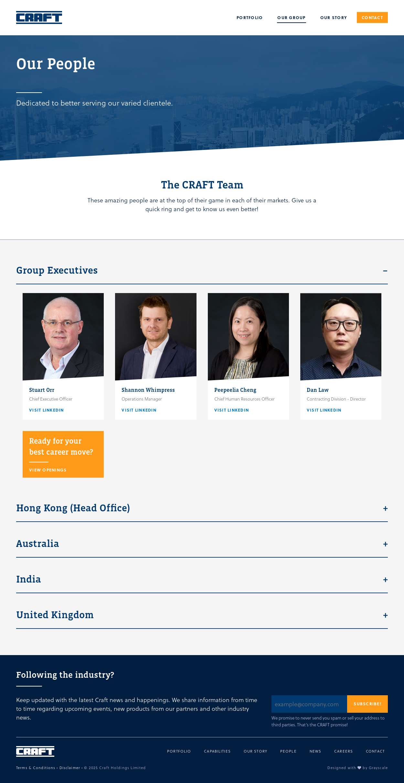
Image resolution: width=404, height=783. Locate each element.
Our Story (333, 17)
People (288, 751)
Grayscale (378, 767)
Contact (372, 17)
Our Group (291, 17)
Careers (343, 751)
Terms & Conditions (35, 767)
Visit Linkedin (46, 410)
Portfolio (250, 17)
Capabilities (217, 751)
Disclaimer (69, 767)
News (316, 751)
